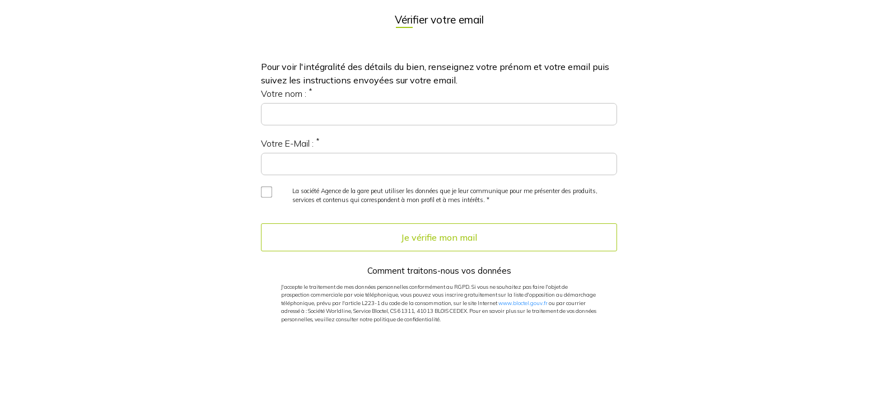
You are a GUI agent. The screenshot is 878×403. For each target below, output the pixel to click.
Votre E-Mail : (287, 143)
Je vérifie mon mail (439, 237)
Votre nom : (283, 93)
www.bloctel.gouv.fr (523, 302)
